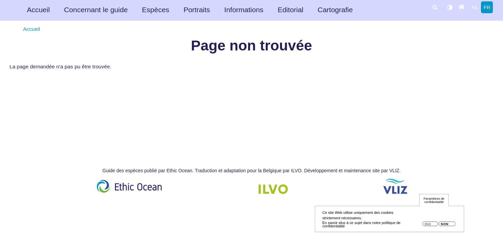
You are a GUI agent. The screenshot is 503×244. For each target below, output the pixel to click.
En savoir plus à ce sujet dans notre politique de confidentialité (361, 226)
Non (444, 226)
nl (475, 7)
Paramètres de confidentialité (434, 202)
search (435, 7)
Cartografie (335, 9)
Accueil (38, 9)
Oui (428, 226)
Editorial (290, 9)
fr (487, 7)
